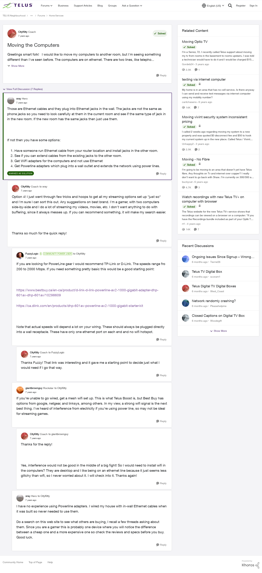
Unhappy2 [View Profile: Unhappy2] (188, 144)
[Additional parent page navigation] (31, 15)
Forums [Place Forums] (41, 15)
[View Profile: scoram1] (185, 273)
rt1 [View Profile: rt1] (183, 223)
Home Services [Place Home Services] (56, 15)
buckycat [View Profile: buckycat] (187, 181)
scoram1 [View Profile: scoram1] (215, 276)
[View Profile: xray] (10, 100)
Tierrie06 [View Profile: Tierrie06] (215, 261)
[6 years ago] (204, 102)
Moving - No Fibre (196, 159)
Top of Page (35, 562)
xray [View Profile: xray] (18, 98)
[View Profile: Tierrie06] (185, 259)
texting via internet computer (204, 79)
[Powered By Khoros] (250, 564)
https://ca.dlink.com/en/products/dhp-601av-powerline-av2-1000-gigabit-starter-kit (79, 306)
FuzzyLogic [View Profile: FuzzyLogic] (31, 253)
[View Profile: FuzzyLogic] (20, 255)
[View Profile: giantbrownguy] (20, 390)
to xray (43, 186)
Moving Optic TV (195, 42)
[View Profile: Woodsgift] (185, 317)
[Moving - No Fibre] (218, 173)
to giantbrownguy (58, 434)
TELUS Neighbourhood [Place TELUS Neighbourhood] (14, 15)
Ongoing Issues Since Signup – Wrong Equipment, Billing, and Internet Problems (221, 257)
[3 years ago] (201, 64)
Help (50, 562)
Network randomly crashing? (214, 301)
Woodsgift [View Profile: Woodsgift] (216, 320)
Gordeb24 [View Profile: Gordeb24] (188, 64)
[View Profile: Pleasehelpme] (185, 303)
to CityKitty (79, 253)
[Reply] (161, 75)
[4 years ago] (193, 224)
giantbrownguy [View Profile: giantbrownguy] (33, 387)
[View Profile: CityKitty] (11, 33)
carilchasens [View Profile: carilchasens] (189, 101)
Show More (15, 65)
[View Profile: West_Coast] (185, 288)
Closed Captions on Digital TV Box (218, 316)
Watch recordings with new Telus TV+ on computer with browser (213, 199)
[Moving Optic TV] (218, 55)
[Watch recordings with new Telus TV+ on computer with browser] (218, 215)
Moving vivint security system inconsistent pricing (214, 119)
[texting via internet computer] (218, 93)
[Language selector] (213, 5)
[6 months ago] (200, 262)
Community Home (13, 562)
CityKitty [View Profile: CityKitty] (22, 31)
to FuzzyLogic (56, 352)
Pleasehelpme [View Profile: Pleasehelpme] (218, 305)
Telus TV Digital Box (207, 271)
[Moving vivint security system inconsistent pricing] (218, 135)
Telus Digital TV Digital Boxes (214, 286)
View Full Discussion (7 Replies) (23, 89)
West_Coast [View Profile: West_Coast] (217, 291)
